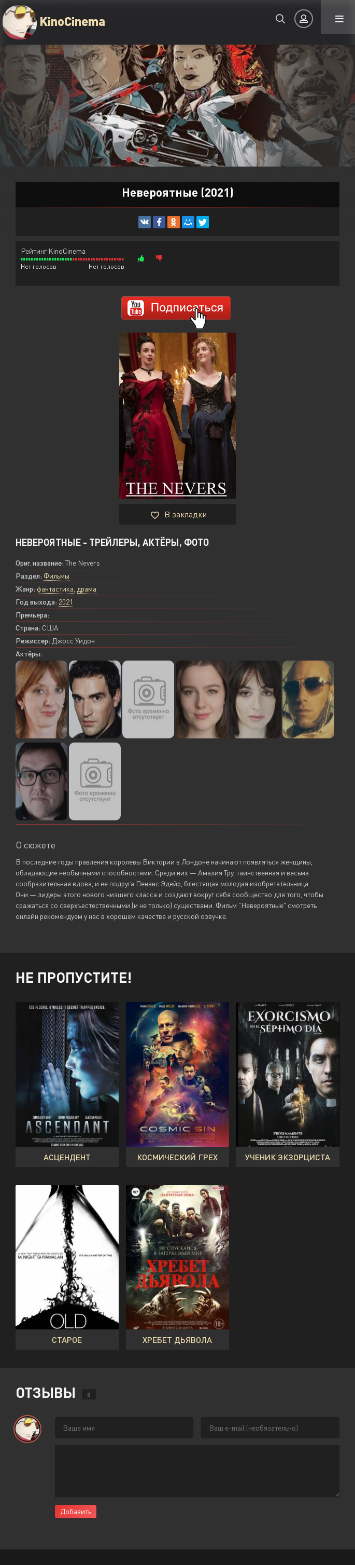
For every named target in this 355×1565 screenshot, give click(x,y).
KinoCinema (72, 21)
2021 (66, 601)
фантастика (55, 588)
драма (86, 588)
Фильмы (56, 575)
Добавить (75, 1511)
